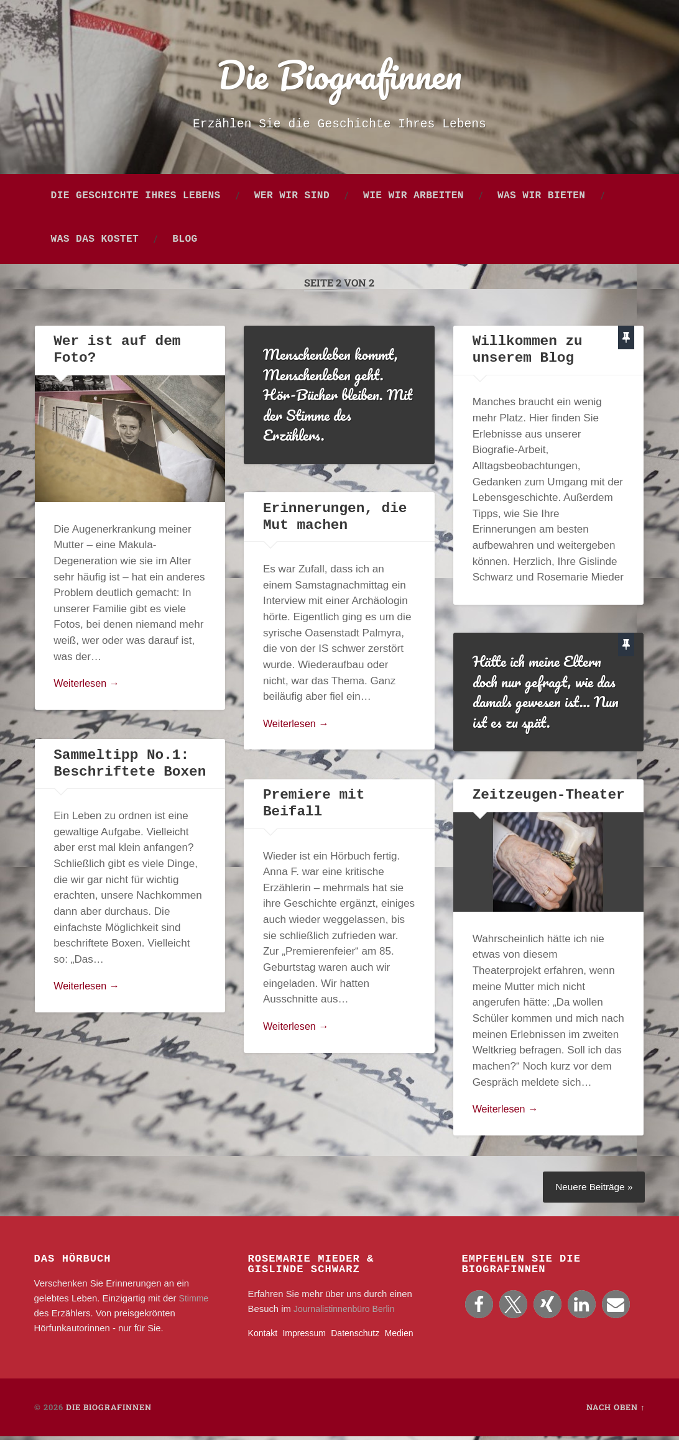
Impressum (307, 1337)
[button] (479, 1309)
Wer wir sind (292, 198)
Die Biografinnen (339, 76)
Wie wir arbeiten (413, 198)
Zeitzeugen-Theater (548, 798)
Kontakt (263, 1337)
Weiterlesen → (88, 687)
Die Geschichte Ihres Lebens (136, 198)
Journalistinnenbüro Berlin (346, 1313)
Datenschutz (361, 1337)
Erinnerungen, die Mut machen (334, 519)
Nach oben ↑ (615, 1411)
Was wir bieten (541, 198)
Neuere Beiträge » (591, 1190)
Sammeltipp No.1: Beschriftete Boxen (129, 766)
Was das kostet (95, 242)
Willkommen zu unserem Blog (527, 352)
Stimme (194, 1302)
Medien (407, 1337)
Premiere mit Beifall (313, 806)
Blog (184, 242)
